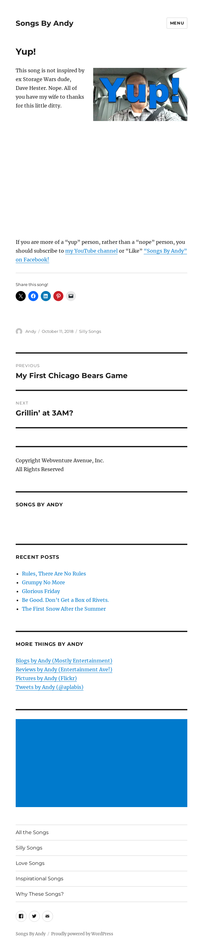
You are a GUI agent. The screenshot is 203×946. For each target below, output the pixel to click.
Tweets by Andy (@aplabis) (49, 687)
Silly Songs (90, 331)
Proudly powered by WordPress (82, 934)
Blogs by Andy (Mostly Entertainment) (64, 660)
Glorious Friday (41, 591)
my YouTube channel (91, 251)
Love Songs (30, 863)
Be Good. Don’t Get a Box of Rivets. (65, 600)
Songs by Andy (39, 505)
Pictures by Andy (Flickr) (46, 678)
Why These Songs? (40, 894)
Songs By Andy (44, 23)
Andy (30, 331)
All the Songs (32, 832)
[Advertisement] (103, 764)
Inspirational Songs (39, 879)
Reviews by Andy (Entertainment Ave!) (64, 669)
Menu (177, 22)
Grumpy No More (43, 582)
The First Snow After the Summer (64, 609)
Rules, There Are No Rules (54, 573)
